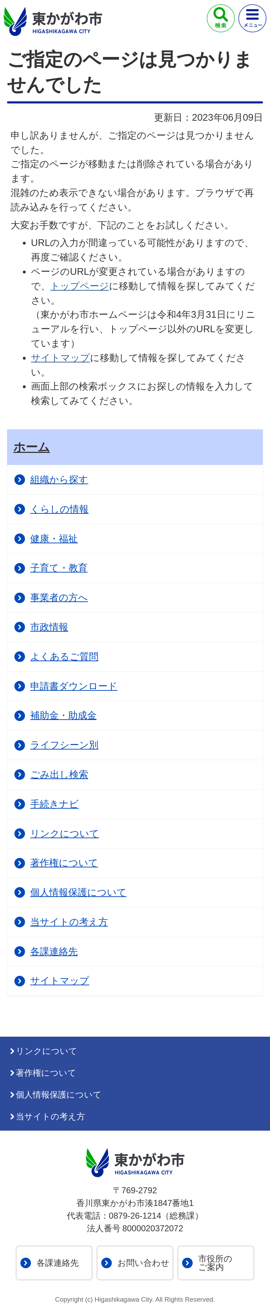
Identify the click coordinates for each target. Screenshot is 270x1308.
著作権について (64, 862)
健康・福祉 (54, 538)
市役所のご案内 (215, 1263)
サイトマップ (60, 357)
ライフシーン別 (64, 744)
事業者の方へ (59, 597)
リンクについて (64, 833)
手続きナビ (54, 803)
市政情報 (49, 626)
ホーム (31, 447)
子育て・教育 (59, 567)
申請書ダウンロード (73, 686)
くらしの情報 (59, 509)
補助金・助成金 (63, 715)
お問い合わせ (143, 1263)
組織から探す (59, 479)
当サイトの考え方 (69, 921)
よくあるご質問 (64, 656)
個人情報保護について (78, 892)
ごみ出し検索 (59, 774)
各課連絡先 (54, 951)
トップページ (79, 285)
